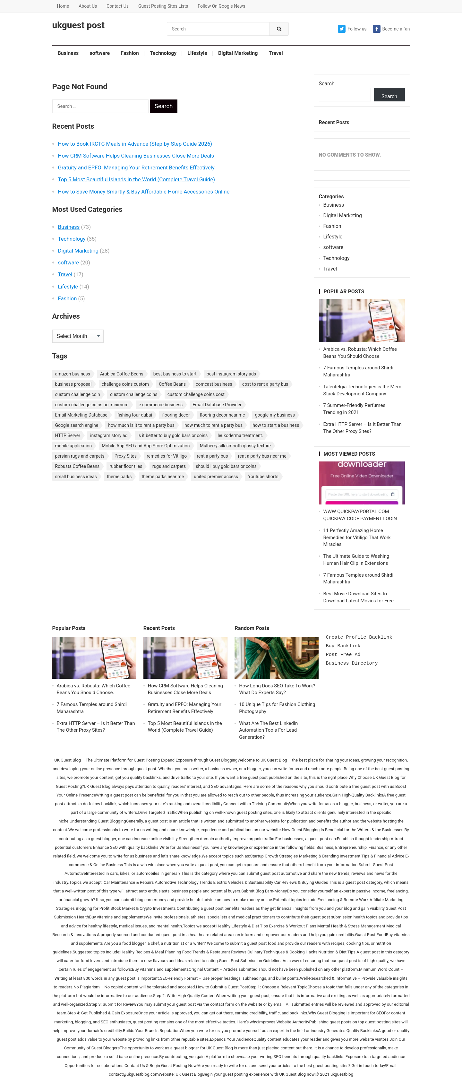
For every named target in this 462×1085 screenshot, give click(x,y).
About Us (88, 6)
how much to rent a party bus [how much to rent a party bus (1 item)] (213, 425)
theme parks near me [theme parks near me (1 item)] (163, 476)
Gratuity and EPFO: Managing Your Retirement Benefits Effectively (136, 167)
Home (63, 6)
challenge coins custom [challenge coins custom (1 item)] (125, 384)
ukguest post (78, 25)
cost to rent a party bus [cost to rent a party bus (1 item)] (265, 384)
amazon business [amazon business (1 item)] (72, 373)
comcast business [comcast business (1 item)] (214, 384)
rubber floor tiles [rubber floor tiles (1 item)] (125, 466)
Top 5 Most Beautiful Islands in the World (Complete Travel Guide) (136, 179)
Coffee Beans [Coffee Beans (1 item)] (172, 384)
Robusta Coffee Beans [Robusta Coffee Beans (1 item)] (77, 466)
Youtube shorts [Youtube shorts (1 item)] (263, 476)
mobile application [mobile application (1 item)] (73, 445)
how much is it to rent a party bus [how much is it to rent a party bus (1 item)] (141, 425)
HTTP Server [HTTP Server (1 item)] (67, 435)
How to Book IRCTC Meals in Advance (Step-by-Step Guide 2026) (135, 144)
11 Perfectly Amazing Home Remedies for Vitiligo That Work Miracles (357, 537)
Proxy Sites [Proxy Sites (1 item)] (126, 456)
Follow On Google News (221, 6)
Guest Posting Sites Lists (163, 6)
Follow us (352, 29)
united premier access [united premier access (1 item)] (216, 476)
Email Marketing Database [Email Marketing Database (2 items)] (81, 415)
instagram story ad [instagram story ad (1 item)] (108, 435)
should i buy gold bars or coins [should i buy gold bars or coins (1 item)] (226, 466)
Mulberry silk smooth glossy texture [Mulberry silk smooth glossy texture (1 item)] (235, 445)
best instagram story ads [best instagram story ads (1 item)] (231, 373)
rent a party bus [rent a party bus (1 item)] (212, 456)
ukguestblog (341, 1074)
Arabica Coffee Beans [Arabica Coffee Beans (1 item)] (121, 373)
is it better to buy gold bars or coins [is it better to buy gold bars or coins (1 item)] (173, 435)
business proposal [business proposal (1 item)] (73, 384)
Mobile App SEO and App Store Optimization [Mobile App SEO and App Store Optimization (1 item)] (146, 445)
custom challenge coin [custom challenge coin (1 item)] (77, 394)
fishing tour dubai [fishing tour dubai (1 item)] (134, 415)
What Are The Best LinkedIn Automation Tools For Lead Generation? (268, 730)
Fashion (130, 53)
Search (327, 84)
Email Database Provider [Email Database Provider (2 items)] (217, 404)
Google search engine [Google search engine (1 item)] (76, 425)
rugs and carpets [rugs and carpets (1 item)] (169, 466)
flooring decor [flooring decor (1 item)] (176, 415)
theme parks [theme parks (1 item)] (119, 476)
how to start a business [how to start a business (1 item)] (275, 425)
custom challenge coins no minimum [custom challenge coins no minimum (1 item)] (92, 404)
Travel (276, 53)
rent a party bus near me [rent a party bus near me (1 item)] (262, 456)
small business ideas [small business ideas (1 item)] (76, 476)
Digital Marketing (238, 53)
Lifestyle (197, 53)
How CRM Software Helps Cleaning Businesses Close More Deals (136, 155)
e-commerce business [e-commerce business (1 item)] (161, 404)
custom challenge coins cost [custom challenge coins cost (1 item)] (196, 394)
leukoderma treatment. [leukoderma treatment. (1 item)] (240, 435)
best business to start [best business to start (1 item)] (175, 373)
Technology (163, 53)
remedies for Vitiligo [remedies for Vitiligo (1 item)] (167, 456)
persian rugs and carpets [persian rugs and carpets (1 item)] (80, 456)
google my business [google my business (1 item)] (275, 415)
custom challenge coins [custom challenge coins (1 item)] (134, 394)
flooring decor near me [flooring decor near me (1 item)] (222, 415)
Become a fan (391, 29)
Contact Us (118, 6)
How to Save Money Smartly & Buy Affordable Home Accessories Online (144, 191)
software (100, 53)
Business (68, 53)
